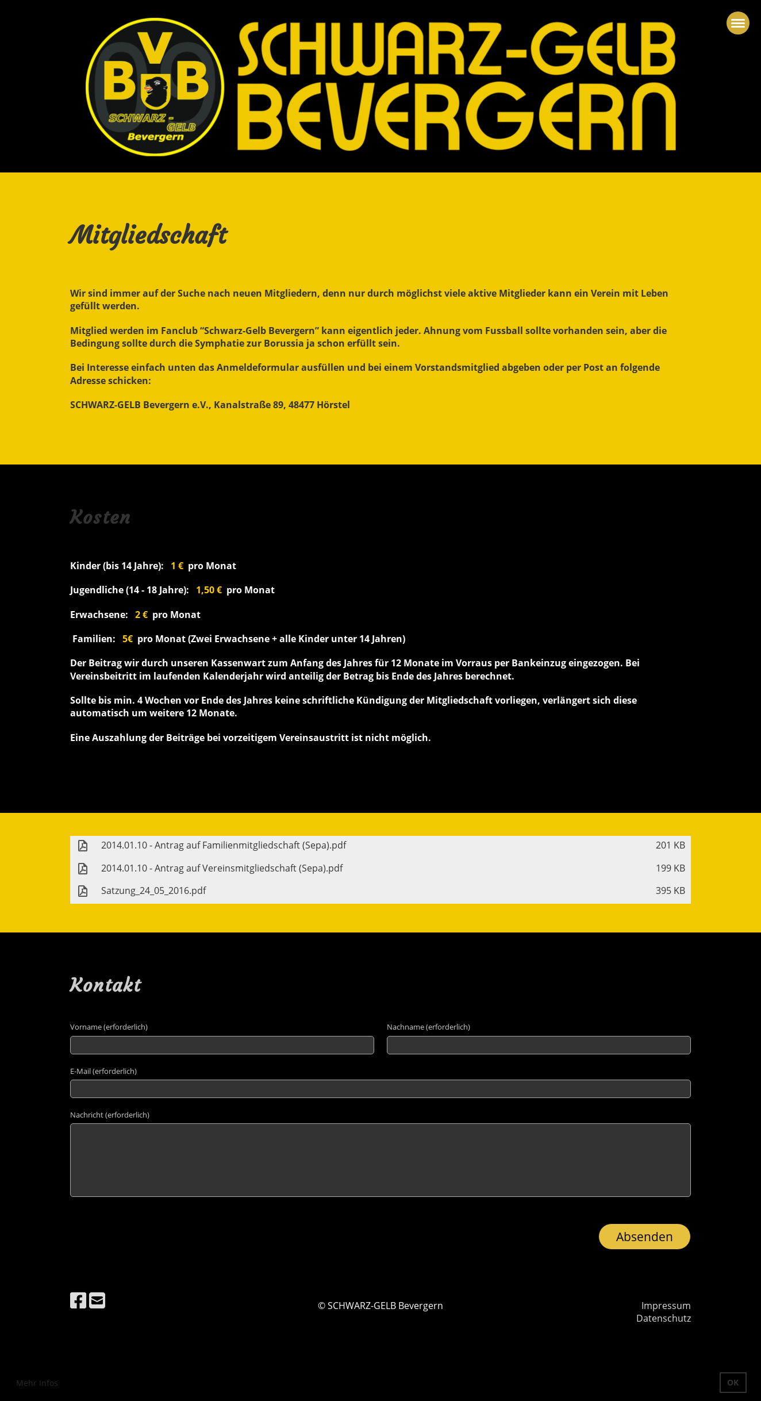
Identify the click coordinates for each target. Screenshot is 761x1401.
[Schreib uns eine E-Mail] (97, 1300)
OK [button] (733, 1382)
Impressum (666, 1305)
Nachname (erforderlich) (428, 1027)
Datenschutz (663, 1318)
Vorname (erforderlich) (109, 1027)
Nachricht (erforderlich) (109, 1115)
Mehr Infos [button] (37, 1382)
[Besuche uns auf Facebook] (78, 1300)
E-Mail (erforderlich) (103, 1071)
